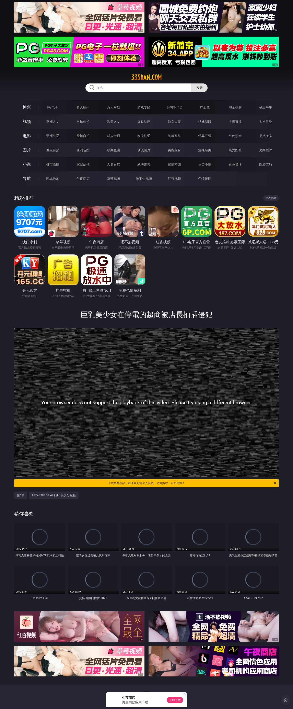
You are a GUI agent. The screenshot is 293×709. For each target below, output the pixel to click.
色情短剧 (204, 178)
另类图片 (265, 150)
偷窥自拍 (52, 150)
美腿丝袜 (174, 150)
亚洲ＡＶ (52, 121)
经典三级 (204, 136)
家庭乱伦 (83, 164)
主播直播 (235, 121)
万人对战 (113, 107)
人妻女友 (113, 164)
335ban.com (146, 77)
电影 (27, 135)
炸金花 (205, 107)
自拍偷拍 (83, 121)
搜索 (199, 87)
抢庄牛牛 (265, 107)
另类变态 (265, 136)
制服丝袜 (174, 136)
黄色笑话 (235, 164)
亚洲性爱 (52, 136)
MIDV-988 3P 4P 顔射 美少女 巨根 (54, 495)
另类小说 (204, 164)
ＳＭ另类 (265, 121)
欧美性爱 (143, 136)
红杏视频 (174, 178)
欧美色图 (113, 150)
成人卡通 (113, 136)
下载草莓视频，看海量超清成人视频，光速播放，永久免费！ (192, 483)
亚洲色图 (83, 150)
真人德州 (83, 107)
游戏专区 (143, 107)
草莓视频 (113, 178)
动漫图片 (143, 150)
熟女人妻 (174, 121)
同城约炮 (52, 178)
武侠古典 (143, 164)
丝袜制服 (204, 121)
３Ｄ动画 (143, 121)
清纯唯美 (204, 150)
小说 (27, 164)
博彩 (27, 107)
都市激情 (52, 164)
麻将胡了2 (174, 107)
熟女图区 (235, 150)
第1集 (20, 495)
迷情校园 (174, 164)
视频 (27, 121)
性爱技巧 (265, 164)
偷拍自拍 (83, 136)
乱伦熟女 (235, 136)
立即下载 (175, 700)
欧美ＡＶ (113, 121)
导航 (27, 178)
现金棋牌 (235, 107)
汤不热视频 (144, 178)
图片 (27, 150)
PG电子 (52, 107)
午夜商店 (83, 178)
